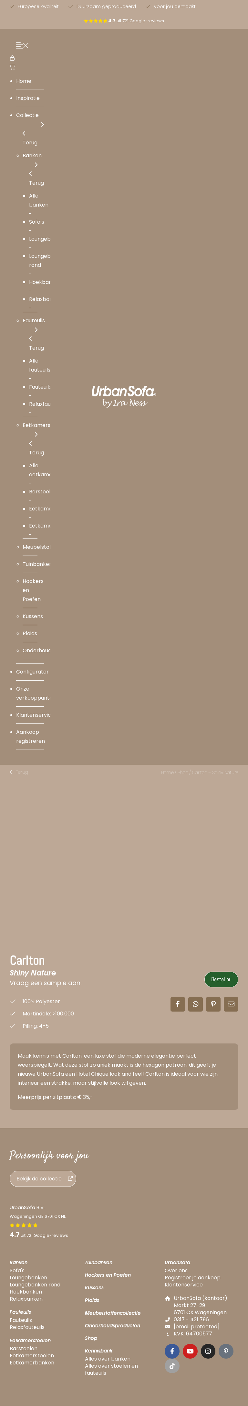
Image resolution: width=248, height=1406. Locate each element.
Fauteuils (20, 1312)
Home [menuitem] (23, 81)
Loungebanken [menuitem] (48, 239)
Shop (183, 772)
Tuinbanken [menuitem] (37, 564)
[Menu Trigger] (21, 46)
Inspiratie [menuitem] (28, 98)
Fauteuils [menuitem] (34, 326)
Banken (18, 1263)
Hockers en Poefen (108, 1275)
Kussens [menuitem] (33, 616)
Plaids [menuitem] (30, 633)
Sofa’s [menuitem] (36, 222)
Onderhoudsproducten (112, 1326)
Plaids (92, 1301)
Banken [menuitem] (32, 161)
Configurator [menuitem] (32, 671)
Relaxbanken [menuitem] (45, 299)
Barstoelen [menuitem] (43, 491)
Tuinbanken (98, 1263)
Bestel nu (221, 979)
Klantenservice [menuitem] (35, 715)
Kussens (94, 1288)
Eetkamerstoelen (30, 1341)
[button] (19, 772)
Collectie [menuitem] (30, 120)
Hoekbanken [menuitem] (45, 282)
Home (167, 772)
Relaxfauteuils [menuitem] (46, 404)
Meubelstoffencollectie (113, 1313)
